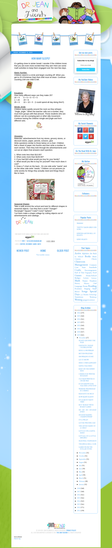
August (81, 463)
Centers (22, 244)
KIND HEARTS (82, 240)
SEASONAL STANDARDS (87, 441)
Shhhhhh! (80, 224)
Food (95, 273)
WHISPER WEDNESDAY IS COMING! (87, 390)
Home (43, 250)
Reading (92, 286)
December (29, 244)
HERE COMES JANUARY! (87, 363)
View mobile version (42, 255)
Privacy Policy (71, 531)
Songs (85, 291)
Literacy (94, 279)
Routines (78, 289)
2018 (79, 489)
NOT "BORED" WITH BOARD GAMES (86, 406)
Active (78, 253)
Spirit (81, 295)
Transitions (79, 297)
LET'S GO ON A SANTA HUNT (87, 432)
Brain (94, 257)
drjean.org (17, 539)
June (80, 469)
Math (39, 244)
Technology (93, 295)
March (81, 479)
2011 (79, 511)
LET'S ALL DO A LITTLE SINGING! (87, 437)
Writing (78, 300)
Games (35, 244)
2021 (79, 329)
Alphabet (85, 254)
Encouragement (91, 270)
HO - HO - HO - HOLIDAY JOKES (87, 411)
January (81, 485)
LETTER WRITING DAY (87, 423)
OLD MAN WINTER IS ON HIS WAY (86, 380)
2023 (79, 323)
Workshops (93, 298)
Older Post (63, 250)
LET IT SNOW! (84, 360)
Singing (87, 289)
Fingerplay (88, 273)
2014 (79, 502)
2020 (79, 332)
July (80, 466)
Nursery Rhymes (82, 284)
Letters (85, 278)
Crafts (78, 270)
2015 (79, 498)
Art (91, 254)
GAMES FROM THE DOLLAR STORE (85, 448)
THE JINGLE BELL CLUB (87, 444)
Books (88, 256)
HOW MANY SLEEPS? (86, 397)
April (81, 475)
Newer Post (23, 250)
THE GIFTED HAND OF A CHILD (87, 427)
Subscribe (85, 69)
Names (85, 281)
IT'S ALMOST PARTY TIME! (86, 401)
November (82, 453)
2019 (79, 335)
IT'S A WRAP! (83, 420)
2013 (79, 505)
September (82, 460)
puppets (86, 300)
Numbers (93, 281)
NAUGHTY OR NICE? (86, 394)
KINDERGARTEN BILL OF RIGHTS (86, 235)
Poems (85, 286)
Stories (85, 295)
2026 (79, 313)
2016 (79, 495)
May (80, 472)
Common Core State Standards (86, 266)
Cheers (94, 259)
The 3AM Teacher (62, 533)
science (92, 300)
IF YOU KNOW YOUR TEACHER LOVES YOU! (87, 385)
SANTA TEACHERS (85, 366)
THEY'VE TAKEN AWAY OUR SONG (87, 229)
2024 (79, 320)
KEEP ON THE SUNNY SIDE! (87, 370)
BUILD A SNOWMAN (86, 351)
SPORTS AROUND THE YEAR (87, 342)
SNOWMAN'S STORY (86, 357)
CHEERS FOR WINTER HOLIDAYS (87, 375)
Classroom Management (81, 263)
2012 (79, 508)
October (82, 456)
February (82, 482)
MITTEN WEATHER (86, 354)
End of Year (79, 273)
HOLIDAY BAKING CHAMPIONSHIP (85, 416)
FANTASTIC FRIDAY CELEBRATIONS (86, 347)
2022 (79, 326)
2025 (79, 316)
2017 (79, 492)
